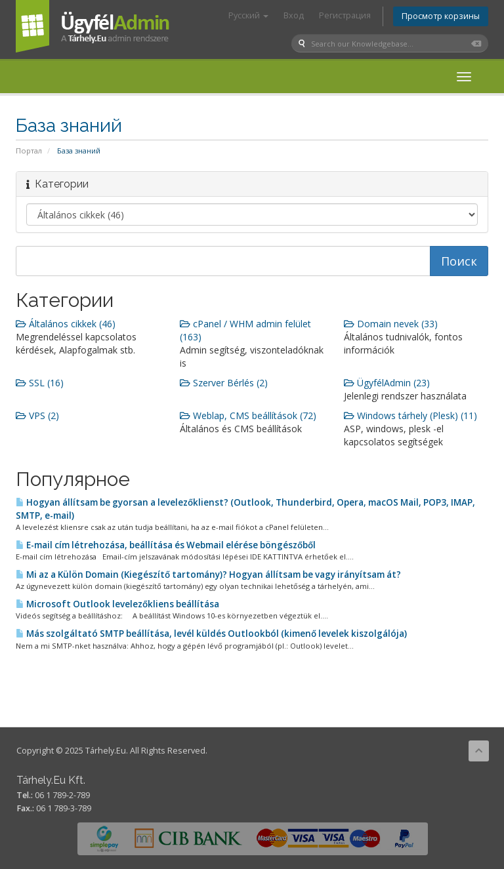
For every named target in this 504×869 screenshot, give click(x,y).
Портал (29, 150)
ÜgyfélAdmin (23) (387, 382)
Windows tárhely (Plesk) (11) (410, 415)
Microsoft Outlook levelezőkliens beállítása (117, 604)
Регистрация (345, 15)
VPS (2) (37, 415)
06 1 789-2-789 (62, 795)
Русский (248, 15)
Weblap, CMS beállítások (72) (248, 415)
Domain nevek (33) (391, 323)
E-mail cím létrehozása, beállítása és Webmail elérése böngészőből (166, 545)
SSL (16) (40, 382)
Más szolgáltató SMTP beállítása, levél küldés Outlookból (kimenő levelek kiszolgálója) (211, 633)
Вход (294, 15)
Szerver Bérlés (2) (224, 382)
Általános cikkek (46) (66, 323)
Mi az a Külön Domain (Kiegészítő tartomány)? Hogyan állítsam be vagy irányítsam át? (208, 574)
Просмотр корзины (441, 16)
